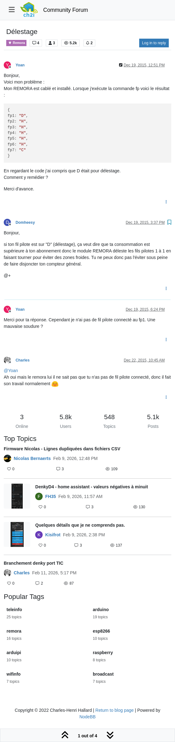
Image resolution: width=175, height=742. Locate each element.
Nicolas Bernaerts (32, 458)
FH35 (50, 496)
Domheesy (25, 222)
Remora (16, 43)
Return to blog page (114, 710)
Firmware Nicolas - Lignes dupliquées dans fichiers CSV (62, 448)
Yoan (20, 65)
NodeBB (87, 716)
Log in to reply (154, 43)
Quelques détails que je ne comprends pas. (80, 525)
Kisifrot (52, 535)
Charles (23, 360)
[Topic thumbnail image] (17, 497)
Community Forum (65, 10)
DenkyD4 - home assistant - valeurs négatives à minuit (91, 486)
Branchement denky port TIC (33, 563)
